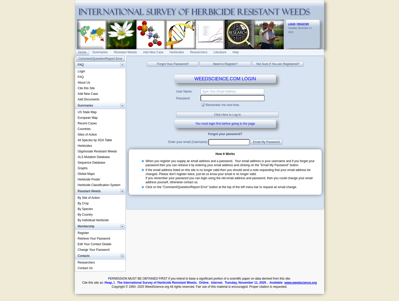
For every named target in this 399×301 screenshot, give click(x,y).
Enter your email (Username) (187, 142)
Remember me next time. (223, 105)
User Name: (184, 91)
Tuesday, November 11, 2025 (300, 28)
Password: (183, 98)
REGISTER (303, 24)
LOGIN (291, 24)
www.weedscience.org (300, 282)
